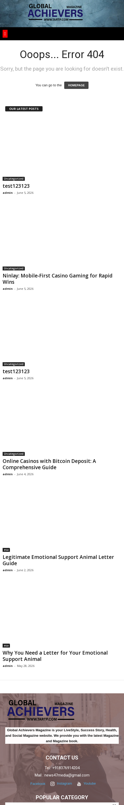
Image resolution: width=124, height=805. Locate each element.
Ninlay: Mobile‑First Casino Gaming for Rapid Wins (58, 278)
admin (8, 193)
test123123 (16, 186)
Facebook (37, 784)
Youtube (86, 784)
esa (6, 550)
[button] (5, 34)
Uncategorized (13, 178)
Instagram (61, 784)
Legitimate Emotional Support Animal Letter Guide (58, 560)
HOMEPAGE (76, 85)
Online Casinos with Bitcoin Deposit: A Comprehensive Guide (49, 464)
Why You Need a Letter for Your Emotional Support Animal (55, 655)
